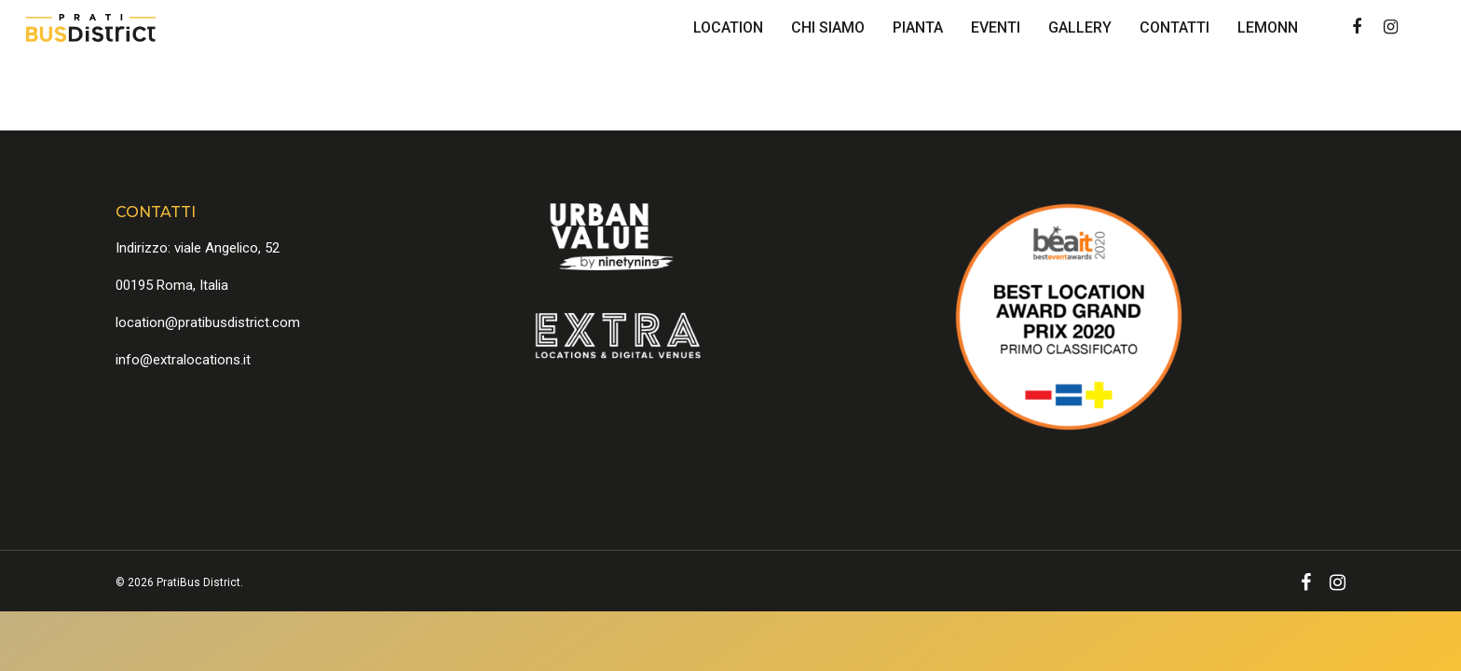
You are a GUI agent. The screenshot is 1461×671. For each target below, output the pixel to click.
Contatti (1174, 27)
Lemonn (1267, 27)
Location (728, 27)
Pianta (918, 27)
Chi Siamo (828, 27)
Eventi (995, 27)
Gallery (1080, 27)
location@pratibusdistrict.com (208, 322)
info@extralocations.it (183, 359)
